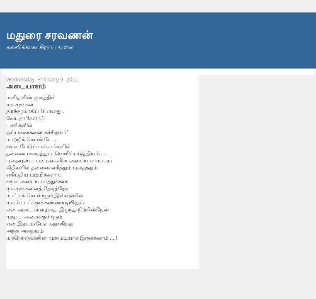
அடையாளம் (26, 86)
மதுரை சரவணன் (49, 35)
